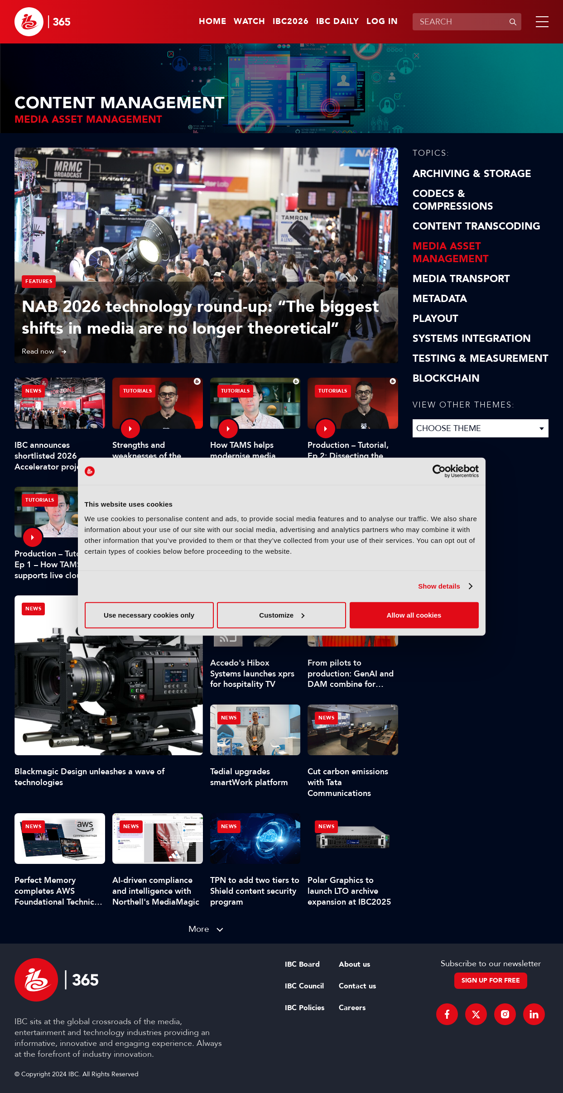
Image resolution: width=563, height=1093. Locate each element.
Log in (382, 21)
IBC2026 (291, 21)
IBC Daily (337, 21)
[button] (540, 21)
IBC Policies (304, 1008)
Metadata (440, 299)
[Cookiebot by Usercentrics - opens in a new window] (439, 471)
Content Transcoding (476, 226)
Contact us (357, 986)
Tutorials (137, 391)
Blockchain (446, 378)
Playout (435, 319)
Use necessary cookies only (149, 614)
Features (38, 281)
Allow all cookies (414, 614)
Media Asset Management (451, 253)
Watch (249, 21)
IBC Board (302, 964)
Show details (439, 586)
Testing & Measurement (481, 358)
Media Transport (461, 279)
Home (212, 21)
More (198, 929)
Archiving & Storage (472, 174)
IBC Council (304, 986)
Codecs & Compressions (453, 200)
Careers (352, 1008)
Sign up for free (491, 980)
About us (354, 964)
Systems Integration (472, 338)
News (33, 608)
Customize (281, 614)
